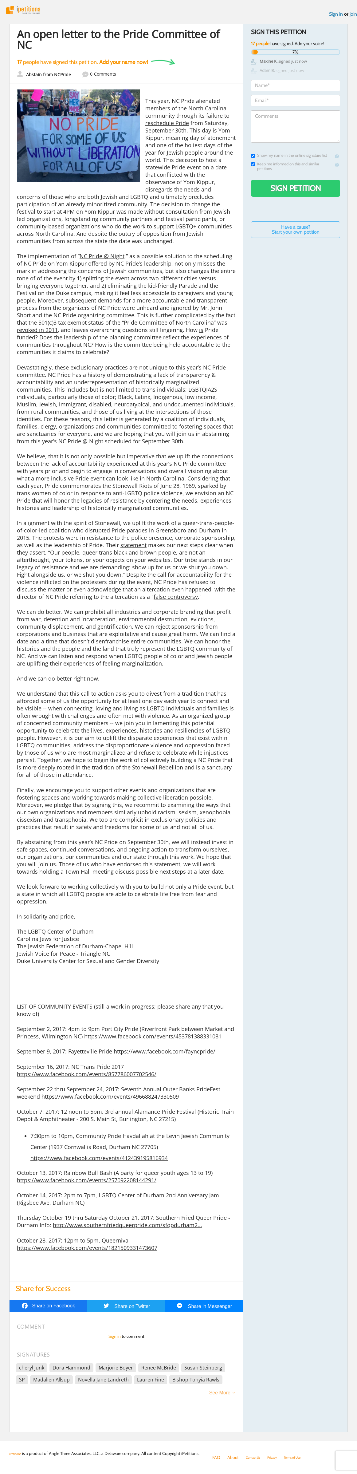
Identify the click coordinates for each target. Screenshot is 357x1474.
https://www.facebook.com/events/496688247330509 (110, 1100)
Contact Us (256, 1457)
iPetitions (31, 12)
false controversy (176, 600)
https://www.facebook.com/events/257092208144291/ (86, 1184)
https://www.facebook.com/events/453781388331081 (153, 1040)
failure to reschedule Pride (187, 123)
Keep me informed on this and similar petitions (285, 170)
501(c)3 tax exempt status (71, 326)
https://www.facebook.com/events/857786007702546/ (86, 1078)
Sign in (336, 18)
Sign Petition (295, 192)
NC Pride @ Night (102, 260)
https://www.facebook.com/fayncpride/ (164, 1055)
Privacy (279, 1457)
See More (219, 1396)
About (233, 1457)
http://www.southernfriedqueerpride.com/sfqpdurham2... (127, 1229)
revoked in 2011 (37, 334)
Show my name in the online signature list (289, 159)
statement (133, 549)
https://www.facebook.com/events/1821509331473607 (87, 1251)
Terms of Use (305, 1457)
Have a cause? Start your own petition (296, 233)
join (353, 18)
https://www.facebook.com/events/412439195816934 (99, 1162)
